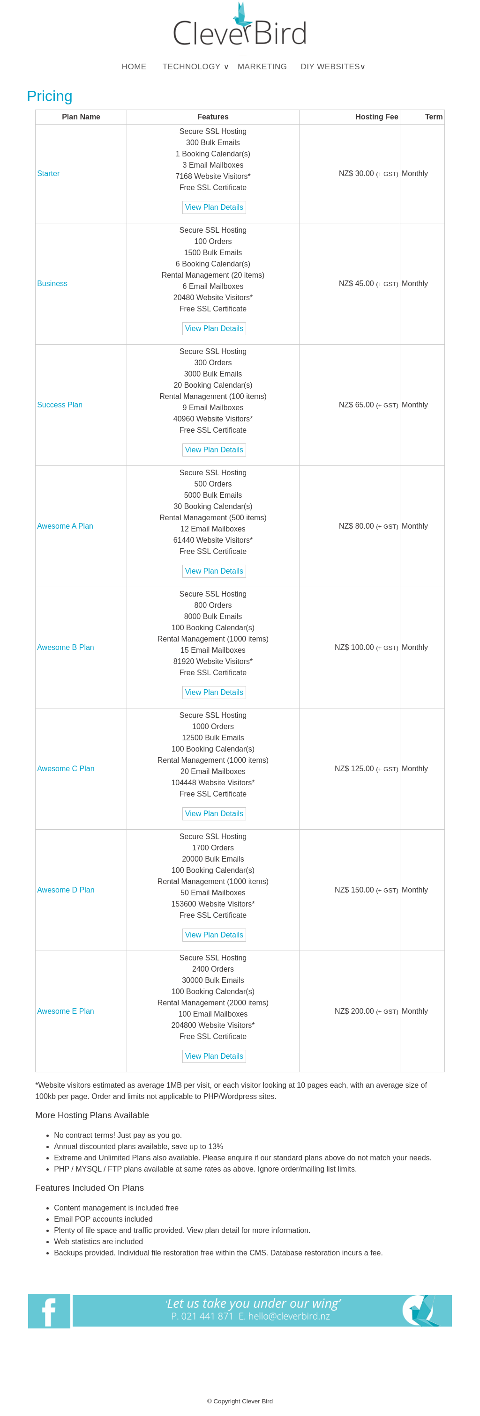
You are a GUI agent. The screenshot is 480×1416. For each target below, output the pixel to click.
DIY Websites (330, 66)
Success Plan (59, 405)
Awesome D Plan (65, 890)
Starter (48, 173)
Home (134, 66)
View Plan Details (214, 207)
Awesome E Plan (65, 1011)
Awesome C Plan (65, 769)
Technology (192, 66)
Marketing (262, 66)
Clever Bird (257, 1401)
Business (52, 284)
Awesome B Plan (65, 647)
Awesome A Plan (65, 526)
